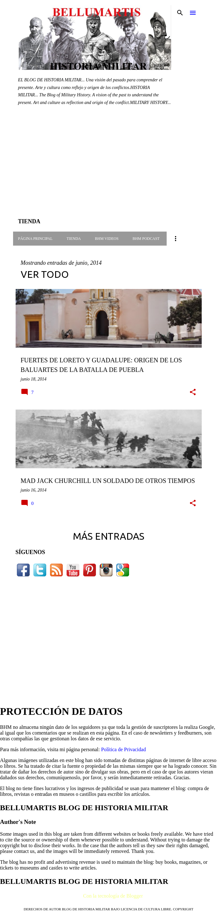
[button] (193, 392)
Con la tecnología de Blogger (108, 896)
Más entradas (108, 536)
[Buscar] (180, 12)
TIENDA (74, 238)
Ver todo (45, 274)
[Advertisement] (108, 166)
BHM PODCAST (146, 238)
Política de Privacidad (123, 749)
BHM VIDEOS (107, 238)
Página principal (35, 238)
